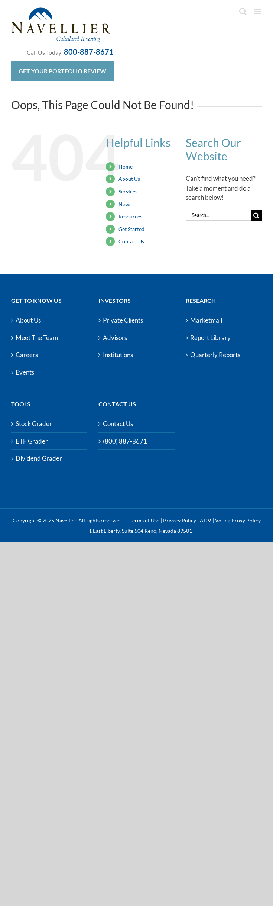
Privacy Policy (179, 520)
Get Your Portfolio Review (62, 70)
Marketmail (206, 320)
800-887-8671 (89, 51)
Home (125, 166)
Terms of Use (144, 520)
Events (25, 372)
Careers (27, 355)
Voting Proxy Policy (238, 520)
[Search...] (218, 215)
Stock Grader (34, 424)
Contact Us (131, 241)
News (124, 204)
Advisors (115, 338)
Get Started (131, 229)
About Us (129, 179)
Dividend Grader (39, 458)
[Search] (256, 215)
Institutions (118, 355)
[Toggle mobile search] (243, 11)
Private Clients (123, 320)
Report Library (210, 338)
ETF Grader (32, 441)
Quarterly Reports (215, 355)
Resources (130, 216)
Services (127, 191)
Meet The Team (37, 338)
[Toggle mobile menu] (258, 11)
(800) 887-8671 (125, 441)
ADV (205, 520)
